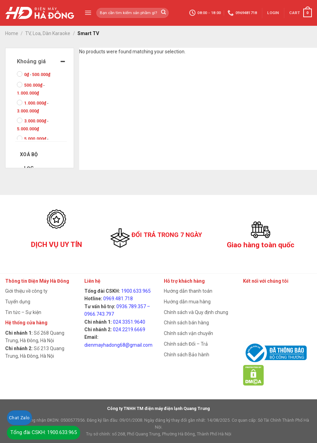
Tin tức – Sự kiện (23, 312)
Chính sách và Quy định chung (196, 312)
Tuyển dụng (17, 301)
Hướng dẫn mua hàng (187, 301)
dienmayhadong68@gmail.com (118, 345)
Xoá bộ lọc (29, 156)
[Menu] (88, 12)
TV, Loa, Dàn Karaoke (47, 33)
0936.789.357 (131, 306)
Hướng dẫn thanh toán (188, 291)
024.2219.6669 (129, 329)
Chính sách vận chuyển (188, 333)
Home (11, 33)
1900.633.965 (136, 291)
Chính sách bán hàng (186, 322)
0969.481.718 (118, 298)
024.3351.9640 (129, 322)
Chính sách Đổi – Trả (186, 344)
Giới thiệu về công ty (26, 291)
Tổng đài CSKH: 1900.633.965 (43, 432)
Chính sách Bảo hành (186, 354)
